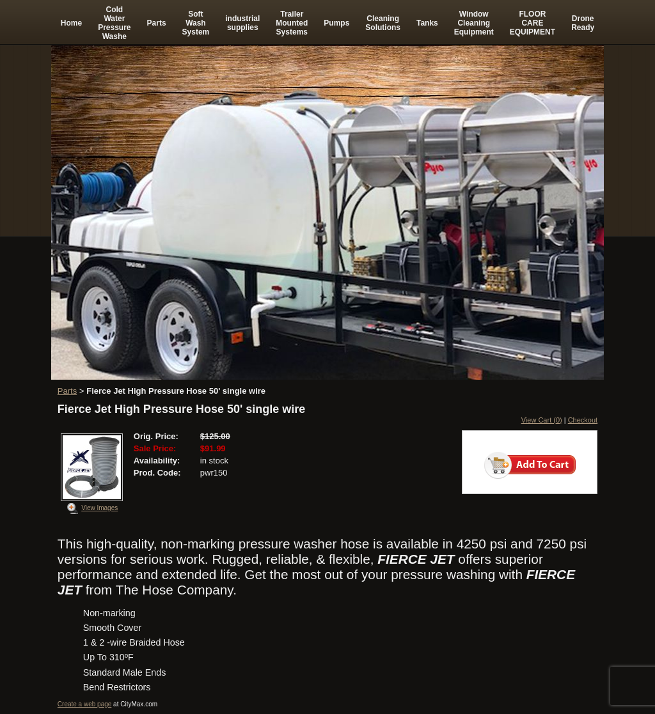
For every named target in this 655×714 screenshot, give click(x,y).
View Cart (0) (541, 420)
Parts (156, 23)
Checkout (582, 420)
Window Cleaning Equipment (474, 23)
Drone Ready (582, 23)
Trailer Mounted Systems (292, 23)
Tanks (427, 23)
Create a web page (85, 704)
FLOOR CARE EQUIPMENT (532, 23)
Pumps (336, 23)
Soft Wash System (196, 23)
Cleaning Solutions (382, 23)
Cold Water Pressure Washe (114, 23)
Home (71, 23)
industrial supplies (242, 23)
